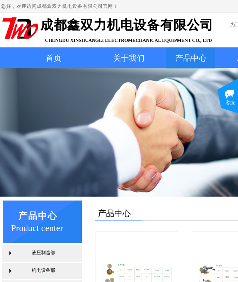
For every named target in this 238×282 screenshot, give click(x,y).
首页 (53, 58)
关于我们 (128, 58)
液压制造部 (43, 252)
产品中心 (191, 58)
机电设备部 (43, 270)
